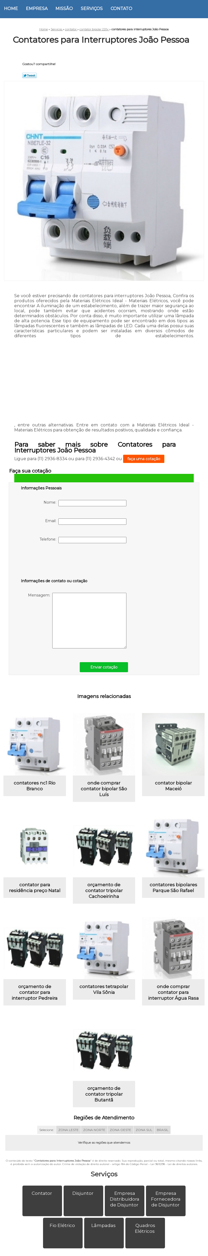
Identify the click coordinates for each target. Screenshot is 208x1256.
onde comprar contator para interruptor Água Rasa (173, 999)
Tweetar (29, 75)
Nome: (85, 503)
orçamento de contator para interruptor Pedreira (35, 999)
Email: (85, 521)
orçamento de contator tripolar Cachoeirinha (104, 895)
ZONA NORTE (94, 1140)
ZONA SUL (144, 1140)
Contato (121, 8)
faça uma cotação (143, 458)
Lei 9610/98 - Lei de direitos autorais (173, 1173)
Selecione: (46, 1140)
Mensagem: (77, 620)
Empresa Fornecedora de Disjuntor (166, 1208)
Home (11, 8)
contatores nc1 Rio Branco (34, 788)
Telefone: (83, 540)
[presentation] (54, 562)
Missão (64, 8)
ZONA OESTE (120, 1140)
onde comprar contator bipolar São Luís (104, 791)
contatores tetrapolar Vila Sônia (103, 996)
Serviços (92, 8)
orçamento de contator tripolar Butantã (104, 1103)
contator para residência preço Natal (34, 892)
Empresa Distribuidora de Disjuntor (124, 1208)
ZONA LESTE (68, 1140)
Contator (42, 1202)
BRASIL (162, 1140)
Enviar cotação (103, 667)
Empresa (37, 8)
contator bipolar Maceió (173, 788)
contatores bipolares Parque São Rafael (173, 892)
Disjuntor (83, 1202)
